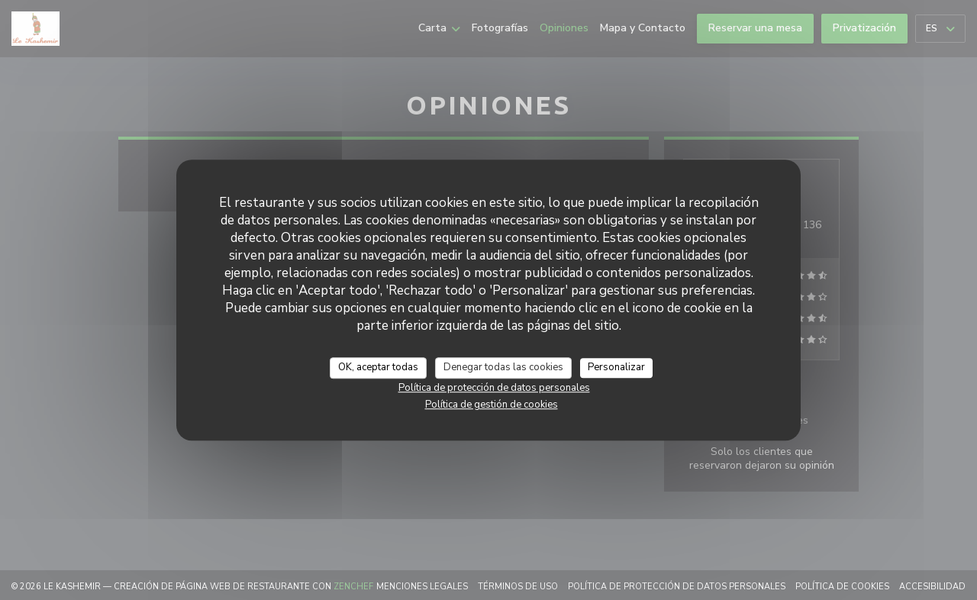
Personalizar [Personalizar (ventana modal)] (616, 367)
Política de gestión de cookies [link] (491, 404)
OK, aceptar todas (378, 367)
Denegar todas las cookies (503, 367)
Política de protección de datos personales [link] (494, 388)
